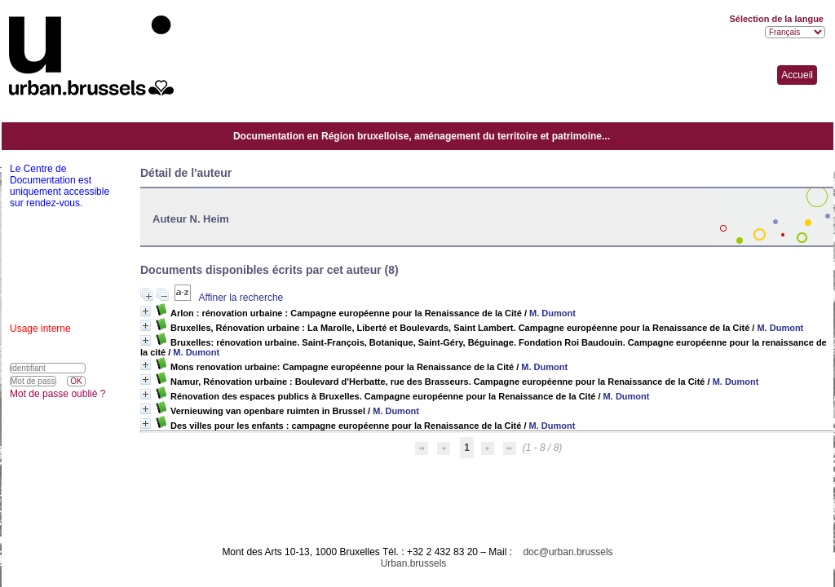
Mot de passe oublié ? (57, 393)
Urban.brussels (414, 563)
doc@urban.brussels (567, 552)
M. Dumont (552, 313)
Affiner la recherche (240, 297)
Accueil (797, 75)
